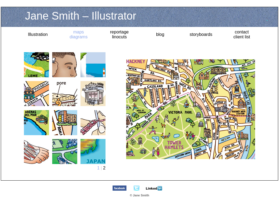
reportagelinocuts (119, 34)
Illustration (38, 34)
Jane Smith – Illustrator (80, 16)
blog (160, 34)
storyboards (201, 34)
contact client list (241, 34)
